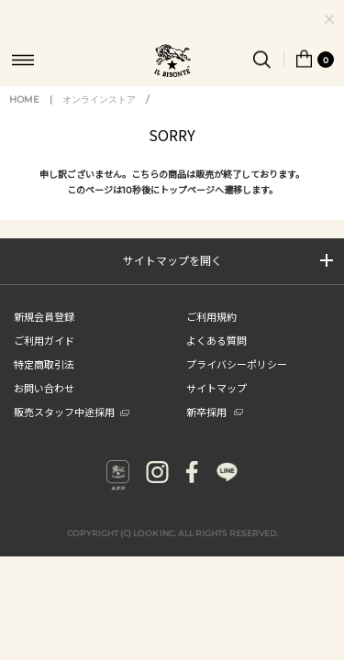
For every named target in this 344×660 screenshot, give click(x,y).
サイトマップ (216, 405)
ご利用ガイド (44, 357)
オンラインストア (99, 117)
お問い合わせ (44, 405)
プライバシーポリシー (236, 381)
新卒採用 (214, 429)
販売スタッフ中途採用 (71, 429)
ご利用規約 (211, 333)
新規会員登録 (44, 333)
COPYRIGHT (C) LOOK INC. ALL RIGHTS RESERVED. (172, 550)
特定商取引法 (44, 381)
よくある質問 (216, 357)
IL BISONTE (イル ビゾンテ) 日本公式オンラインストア (172, 62)
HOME (24, 117)
